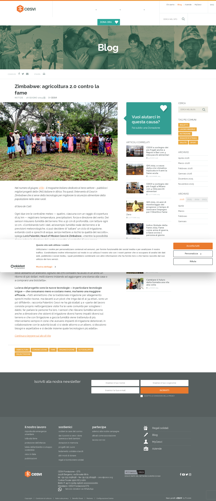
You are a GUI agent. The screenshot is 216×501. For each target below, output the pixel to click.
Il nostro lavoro (74, 9)
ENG (212, 5)
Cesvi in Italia (30, 446)
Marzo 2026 (184, 155)
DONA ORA (135, 9)
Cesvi (54, 89)
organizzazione (66, 341)
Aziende (188, 5)
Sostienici (96, 9)
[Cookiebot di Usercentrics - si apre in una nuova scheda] (18, 496)
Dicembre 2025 (185, 170)
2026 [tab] (182, 191)
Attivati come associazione (104, 427)
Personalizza (193, 482)
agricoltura (22, 341)
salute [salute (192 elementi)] (183, 134)
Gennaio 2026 (185, 165)
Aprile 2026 (183, 150)
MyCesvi (198, 5)
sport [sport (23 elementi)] (193, 134)
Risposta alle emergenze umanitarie (35, 424)
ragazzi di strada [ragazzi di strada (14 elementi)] (188, 130)
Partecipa (112, 9)
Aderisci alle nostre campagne (105, 423)
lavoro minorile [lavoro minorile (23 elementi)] (187, 121)
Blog (180, 5)
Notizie (19, 89)
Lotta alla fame (31, 430)
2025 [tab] (189, 191)
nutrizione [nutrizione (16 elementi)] (185, 125)
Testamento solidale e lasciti (71, 443)
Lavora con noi (98, 432)
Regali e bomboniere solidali (71, 452)
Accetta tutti (193, 474)
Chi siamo (170, 5)
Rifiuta (193, 490)
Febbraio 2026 (185, 160)
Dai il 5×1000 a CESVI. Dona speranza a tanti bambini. (70, 428)
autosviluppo (85, 341)
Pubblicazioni (31, 450)
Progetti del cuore (67, 439)
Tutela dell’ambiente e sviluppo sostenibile (38, 440)
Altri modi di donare (67, 447)
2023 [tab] (204, 191)
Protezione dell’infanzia (35, 435)
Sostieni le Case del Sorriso (70, 423)
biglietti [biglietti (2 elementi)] (184, 117)
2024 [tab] (197, 191)
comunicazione (39, 341)
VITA (41, 179)
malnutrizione (23, 346)
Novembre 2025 (186, 175)
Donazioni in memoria (68, 435)
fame (53, 341)
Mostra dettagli (44, 495)
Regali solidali (160, 419)
